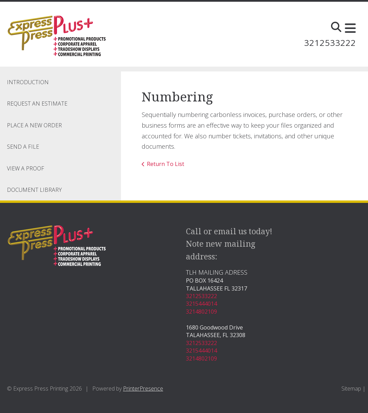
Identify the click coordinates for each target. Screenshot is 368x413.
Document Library (34, 190)
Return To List (165, 164)
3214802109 (201, 311)
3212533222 (330, 42)
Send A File (23, 146)
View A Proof (25, 168)
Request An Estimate (37, 103)
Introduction (28, 82)
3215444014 (201, 303)
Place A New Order (34, 125)
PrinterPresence (143, 388)
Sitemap (351, 388)
